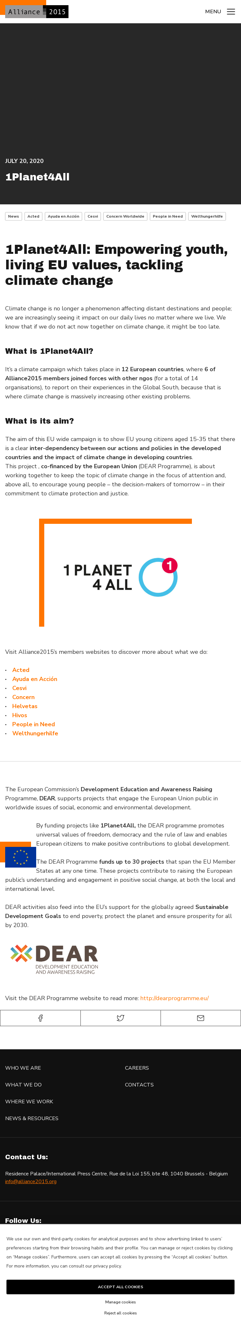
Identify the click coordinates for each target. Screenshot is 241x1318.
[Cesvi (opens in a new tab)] (19, 688)
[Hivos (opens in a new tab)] (19, 715)
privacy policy (107, 1275)
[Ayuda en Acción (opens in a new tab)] (34, 679)
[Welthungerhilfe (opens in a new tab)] (35, 733)
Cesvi (93, 216)
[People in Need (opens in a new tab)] (33, 724)
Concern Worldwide (125, 216)
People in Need (168, 216)
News (13, 216)
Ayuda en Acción (63, 216)
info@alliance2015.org (31, 1181)
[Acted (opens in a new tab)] (20, 670)
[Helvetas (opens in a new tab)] (24, 706)
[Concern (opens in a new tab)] (23, 697)
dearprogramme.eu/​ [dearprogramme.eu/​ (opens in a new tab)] (182, 998)
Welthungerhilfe (207, 216)
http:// (148, 998)
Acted (33, 216)
